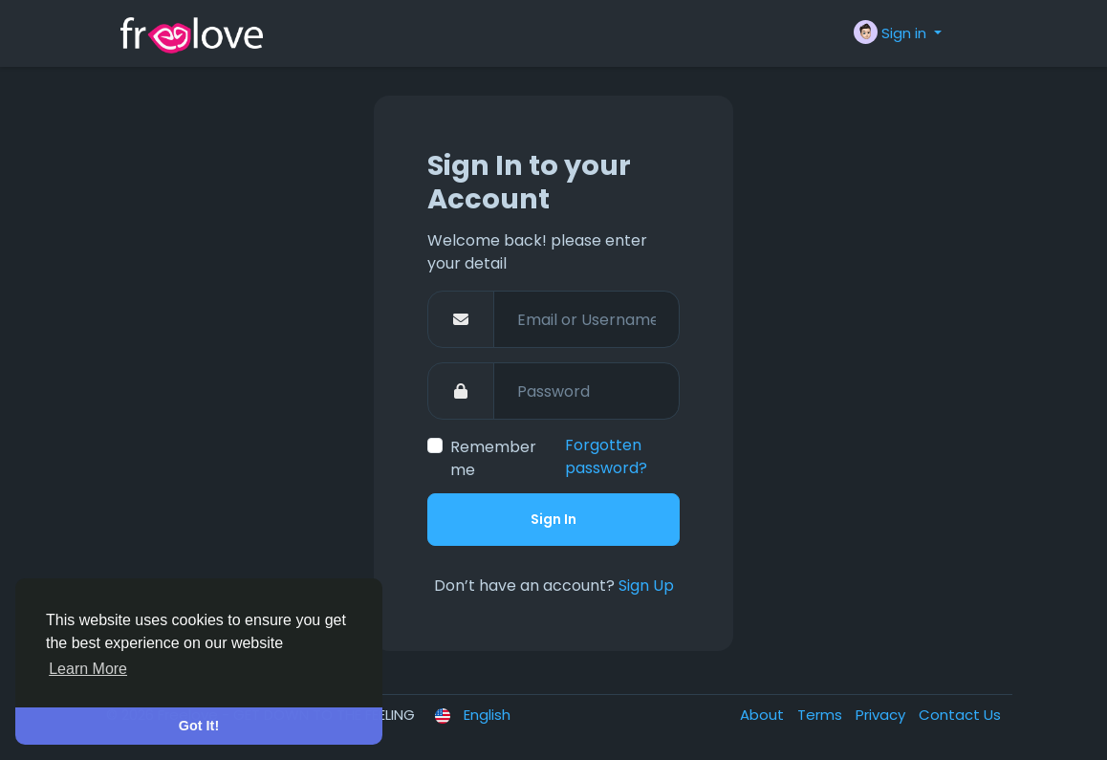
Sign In (553, 519)
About (764, 715)
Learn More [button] (88, 669)
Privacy (882, 715)
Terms (821, 715)
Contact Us (960, 715)
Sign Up (646, 586)
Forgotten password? (606, 456)
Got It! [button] (199, 725)
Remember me (493, 458)
